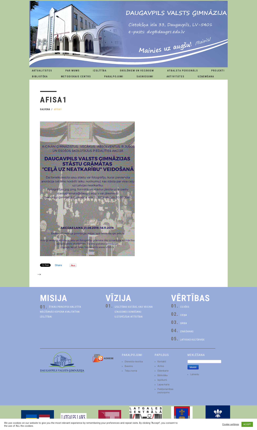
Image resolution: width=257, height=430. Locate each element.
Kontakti (162, 361)
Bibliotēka (40, 76)
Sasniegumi (145, 76)
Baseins (129, 366)
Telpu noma (131, 370)
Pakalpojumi (113, 76)
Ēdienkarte (163, 370)
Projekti (218, 70)
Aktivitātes (175, 76)
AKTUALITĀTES (42, 70)
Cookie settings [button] (230, 424)
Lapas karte (164, 384)
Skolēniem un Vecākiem (137, 70)
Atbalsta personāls (182, 70)
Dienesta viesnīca (134, 361)
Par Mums (72, 70)
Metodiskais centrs (76, 76)
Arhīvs (161, 366)
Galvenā (45, 109)
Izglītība (100, 70)
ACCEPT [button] (247, 424)
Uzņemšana (206, 76)
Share (58, 265)
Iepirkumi (162, 380)
